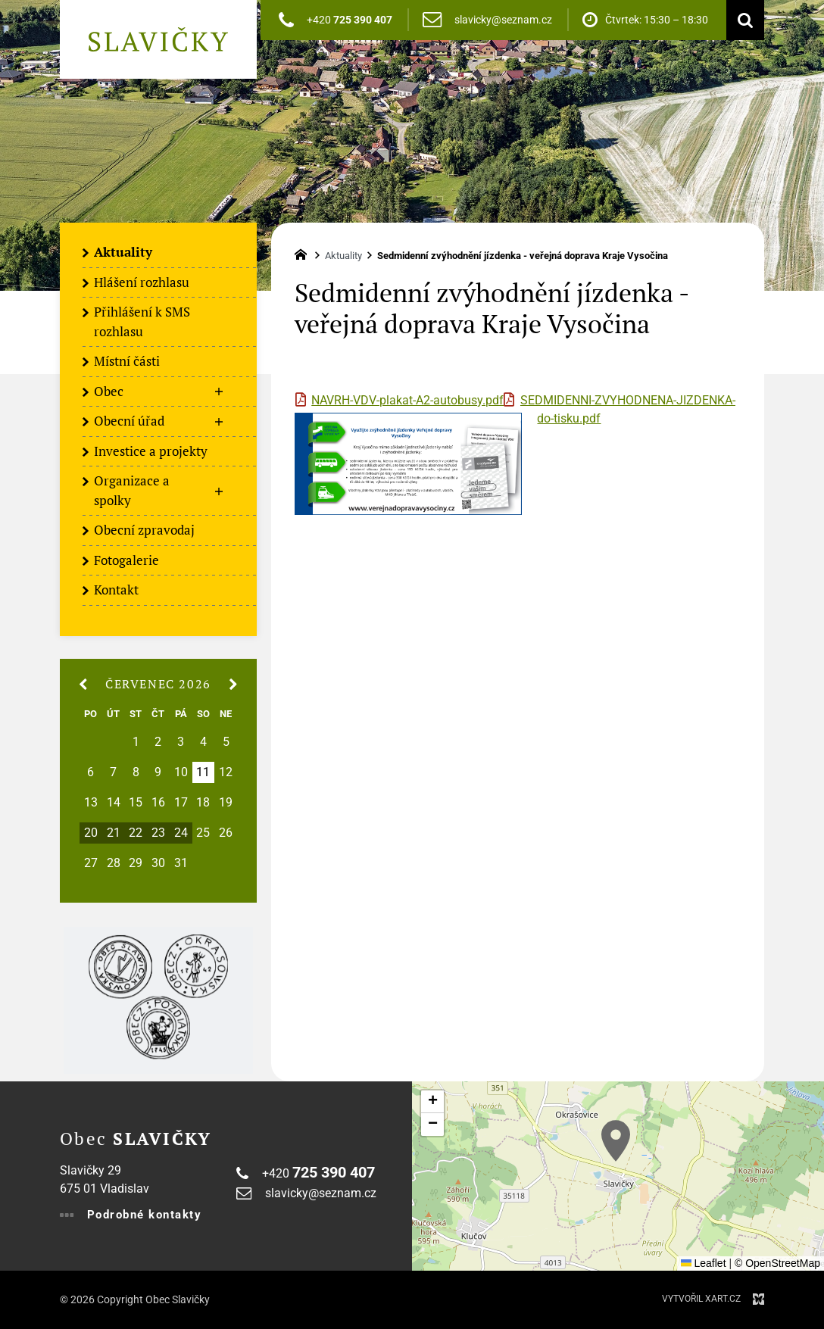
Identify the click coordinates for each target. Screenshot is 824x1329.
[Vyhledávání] (741, 20)
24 (181, 833)
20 (91, 833)
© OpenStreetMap (777, 1263)
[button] (615, 1141)
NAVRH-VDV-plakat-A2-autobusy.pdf (407, 400)
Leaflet (703, 1263)
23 (158, 833)
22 (135, 833)
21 (113, 833)
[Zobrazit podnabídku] (219, 392)
